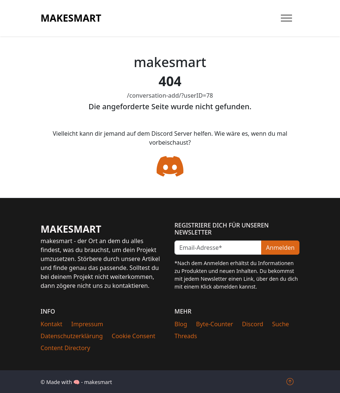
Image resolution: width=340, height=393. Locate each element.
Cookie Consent (133, 336)
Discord (252, 324)
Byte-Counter (214, 324)
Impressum (87, 324)
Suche (280, 324)
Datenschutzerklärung (72, 336)
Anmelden (280, 247)
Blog (180, 324)
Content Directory (65, 348)
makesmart (71, 18)
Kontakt (51, 324)
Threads (185, 336)
